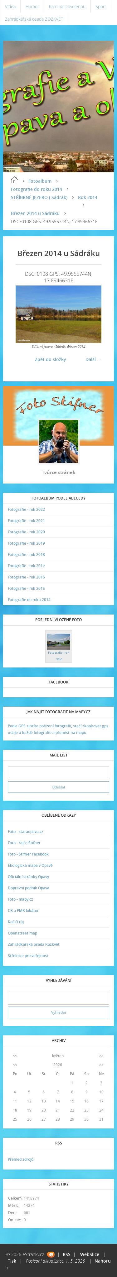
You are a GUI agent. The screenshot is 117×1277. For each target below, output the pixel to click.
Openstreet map (22, 933)
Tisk (12, 1261)
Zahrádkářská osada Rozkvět (34, 944)
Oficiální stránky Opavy (28, 876)
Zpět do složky (50, 359)
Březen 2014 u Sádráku (35, 213)
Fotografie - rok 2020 (26, 532)
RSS (67, 1254)
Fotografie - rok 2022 (26, 509)
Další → (93, 359)
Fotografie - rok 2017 (26, 565)
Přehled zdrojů (21, 1159)
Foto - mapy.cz (20, 899)
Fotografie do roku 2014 (36, 189)
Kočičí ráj (16, 921)
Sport (100, 6)
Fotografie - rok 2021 (26, 520)
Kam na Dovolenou (67, 6)
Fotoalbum (39, 181)
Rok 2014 (87, 197)
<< (15, 1055)
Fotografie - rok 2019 (26, 543)
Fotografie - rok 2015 (26, 588)
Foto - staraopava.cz (25, 831)
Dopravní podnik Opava (28, 888)
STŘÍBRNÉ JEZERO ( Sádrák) (39, 197)
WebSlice (89, 1254)
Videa (10, 6)
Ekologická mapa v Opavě (30, 865)
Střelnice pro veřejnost (28, 955)
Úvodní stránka (14, 180)
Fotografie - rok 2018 (26, 554)
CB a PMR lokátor (23, 910)
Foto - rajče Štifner (24, 842)
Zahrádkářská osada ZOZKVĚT (34, 19)
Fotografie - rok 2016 (26, 577)
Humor (32, 6)
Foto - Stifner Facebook (28, 854)
